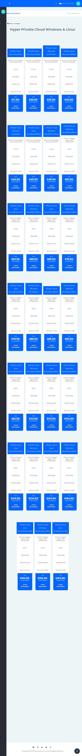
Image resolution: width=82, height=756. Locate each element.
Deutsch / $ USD (65, 3)
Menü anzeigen (17, 20)
